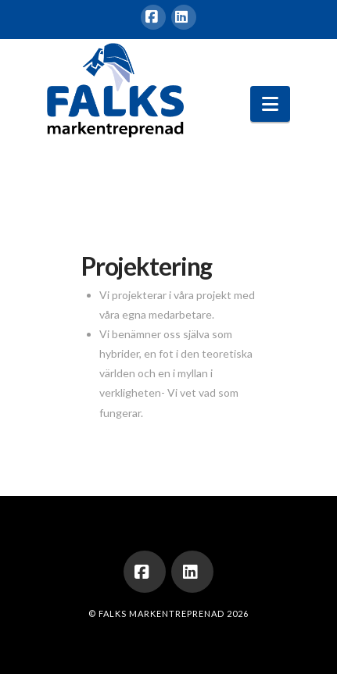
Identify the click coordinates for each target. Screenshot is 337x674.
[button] (270, 104)
